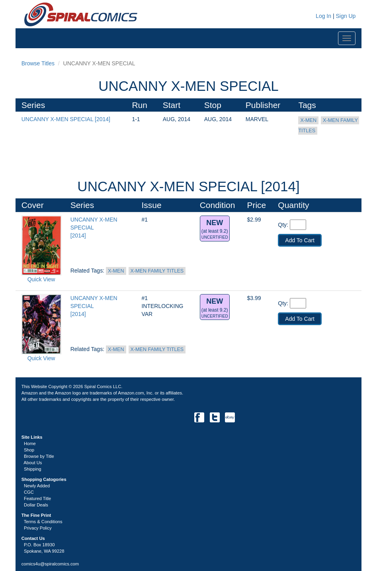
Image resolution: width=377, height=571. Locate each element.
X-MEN (308, 120)
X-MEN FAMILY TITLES (157, 271)
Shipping (32, 469)
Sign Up (346, 16)
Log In (322, 16)
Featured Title (37, 498)
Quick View (41, 279)
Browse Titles (38, 63)
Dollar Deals (36, 504)
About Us (32, 462)
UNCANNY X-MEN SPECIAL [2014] (65, 119)
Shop (29, 449)
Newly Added (37, 485)
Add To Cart (299, 240)
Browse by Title (39, 456)
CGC (29, 492)
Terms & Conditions (43, 521)
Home (30, 443)
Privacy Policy (38, 528)
